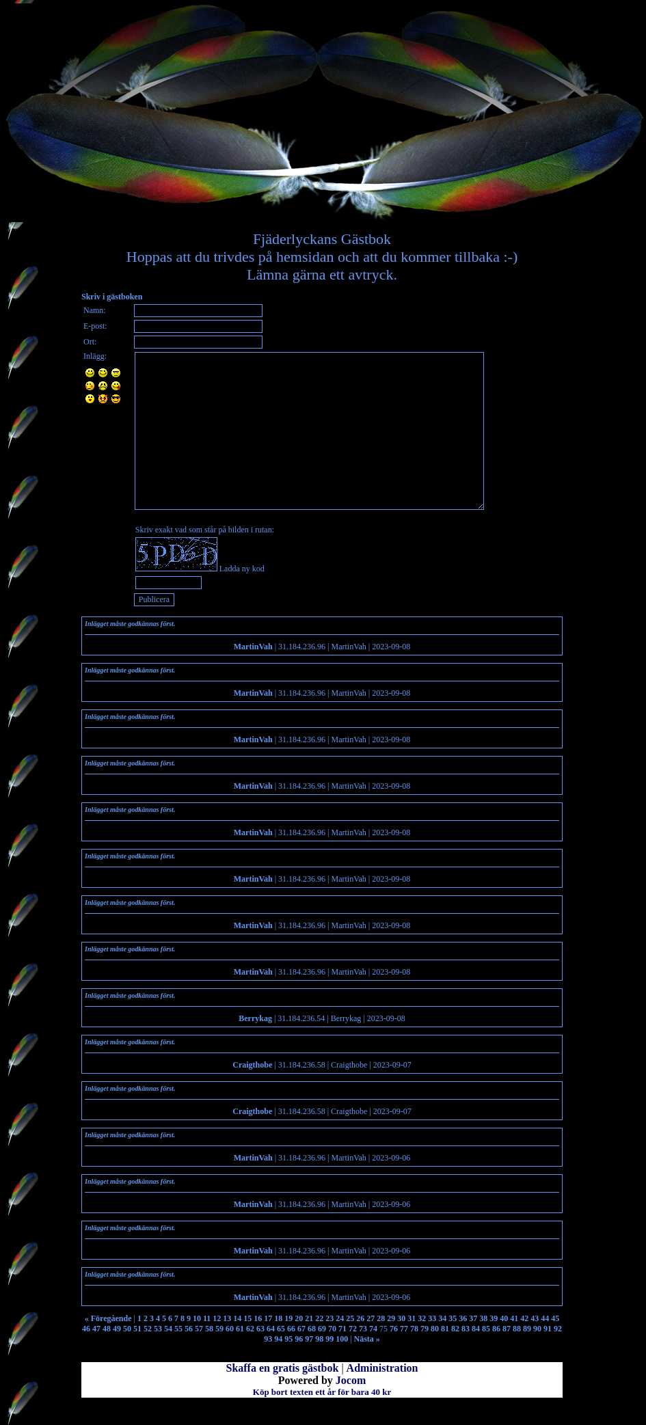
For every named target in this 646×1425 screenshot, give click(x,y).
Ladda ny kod (242, 568)
